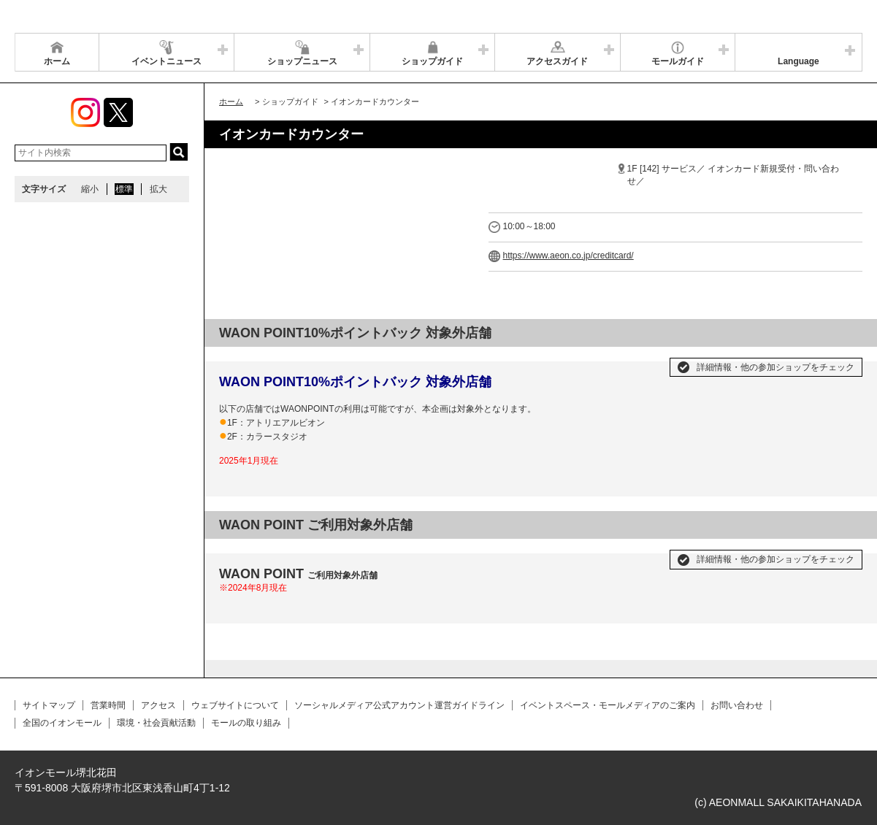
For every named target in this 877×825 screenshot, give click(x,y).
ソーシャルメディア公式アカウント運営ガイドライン (399, 705)
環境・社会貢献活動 (156, 723)
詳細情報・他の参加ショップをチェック (775, 367)
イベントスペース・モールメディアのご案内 (607, 705)
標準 (124, 189)
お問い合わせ (737, 705)
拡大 (158, 189)
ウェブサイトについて (235, 705)
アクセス (158, 705)
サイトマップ (49, 705)
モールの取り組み (246, 723)
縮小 (90, 189)
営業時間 (108, 705)
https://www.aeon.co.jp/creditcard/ (568, 255)
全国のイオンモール (62, 723)
